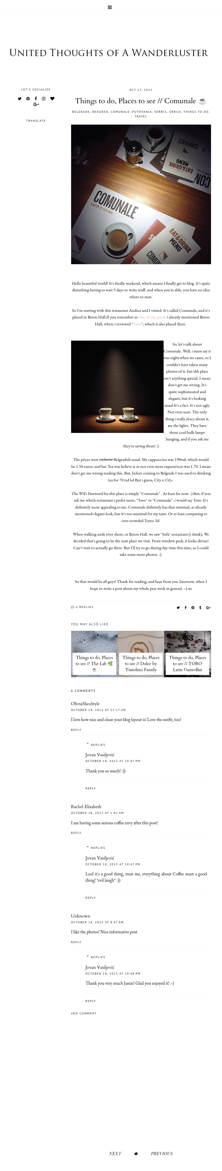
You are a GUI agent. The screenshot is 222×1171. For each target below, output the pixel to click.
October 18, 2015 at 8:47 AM (97, 922)
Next (115, 1153)
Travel (140, 116)
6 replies (82, 607)
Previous (162, 1153)
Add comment (84, 1013)
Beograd (100, 112)
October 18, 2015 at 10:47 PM (113, 761)
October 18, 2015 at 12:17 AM (98, 710)
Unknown (80, 916)
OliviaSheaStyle (85, 704)
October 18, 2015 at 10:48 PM (113, 973)
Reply (76, 730)
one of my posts (152, 317)
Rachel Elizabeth (86, 807)
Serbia (160, 112)
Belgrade (81, 112)
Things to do (196, 112)
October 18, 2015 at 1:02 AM (97, 813)
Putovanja (142, 112)
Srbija (175, 112)
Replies (98, 745)
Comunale (120, 112)
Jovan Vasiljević (100, 755)
